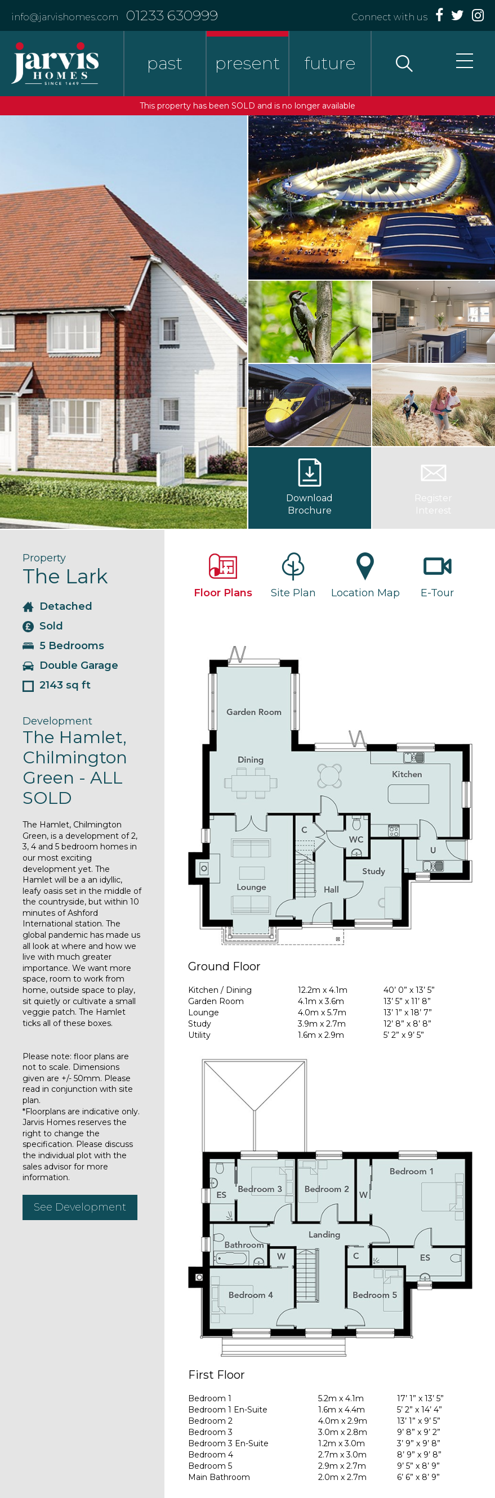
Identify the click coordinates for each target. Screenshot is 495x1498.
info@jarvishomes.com (64, 17)
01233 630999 (172, 15)
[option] (123, 322)
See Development (80, 1207)
